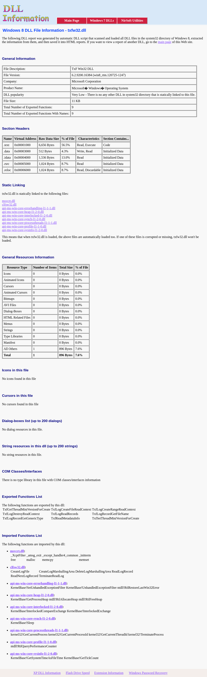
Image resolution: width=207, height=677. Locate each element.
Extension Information (108, 673)
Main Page (71, 20)
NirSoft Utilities (132, 20)
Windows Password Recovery (148, 673)
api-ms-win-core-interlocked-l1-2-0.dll (27, 215)
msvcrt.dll (8, 201)
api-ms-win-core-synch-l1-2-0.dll (23, 219)
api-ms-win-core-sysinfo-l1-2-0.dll (24, 230)
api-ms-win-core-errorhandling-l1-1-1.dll (28, 208)
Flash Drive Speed (78, 673)
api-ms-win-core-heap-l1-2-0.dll (23, 212)
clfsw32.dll (9, 204)
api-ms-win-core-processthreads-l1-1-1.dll (29, 222)
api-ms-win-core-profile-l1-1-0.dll (24, 226)
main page (164, 42)
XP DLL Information (47, 673)
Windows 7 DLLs (102, 20)
